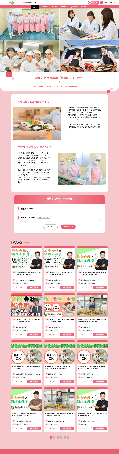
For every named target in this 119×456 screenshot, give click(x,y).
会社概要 (83, 7)
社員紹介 (54, 7)
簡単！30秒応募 (34, 288)
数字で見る (64, 7)
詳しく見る (19, 288)
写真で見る (74, 7)
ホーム (35, 7)
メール (95, 3)
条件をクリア (49, 226)
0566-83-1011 (109, 3)
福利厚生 (45, 7)
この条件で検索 (69, 226)
